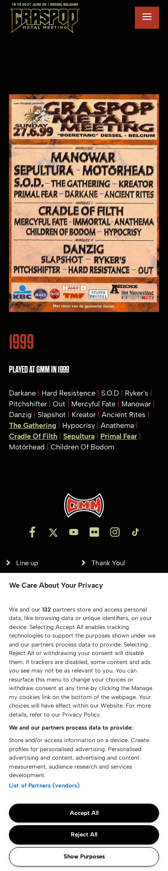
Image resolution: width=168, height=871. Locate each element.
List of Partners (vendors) (44, 785)
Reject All (84, 834)
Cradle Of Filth (33, 436)
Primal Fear (118, 436)
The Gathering (32, 425)
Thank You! (108, 563)
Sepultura (79, 436)
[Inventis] (84, 505)
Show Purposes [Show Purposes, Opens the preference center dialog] (84, 856)
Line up (27, 563)
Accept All (84, 812)
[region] (84, 722)
